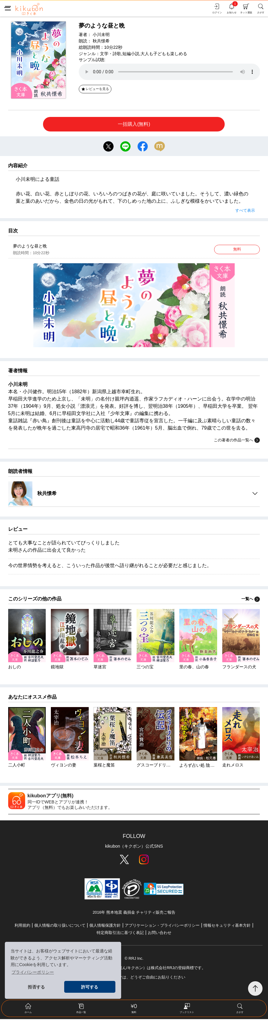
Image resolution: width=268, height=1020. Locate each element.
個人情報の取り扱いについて (59, 926)
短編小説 (130, 53)
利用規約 (22, 926)
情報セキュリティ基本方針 (227, 926)
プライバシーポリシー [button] (33, 972)
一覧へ (250, 599)
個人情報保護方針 (105, 926)
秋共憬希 (101, 40)
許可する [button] (89, 987)
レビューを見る (95, 89)
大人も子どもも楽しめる (164, 53)
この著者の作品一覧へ (237, 441)
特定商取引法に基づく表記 (120, 933)
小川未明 (101, 34)
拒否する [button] (36, 987)
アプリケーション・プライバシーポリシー (162, 926)
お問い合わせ (159, 933)
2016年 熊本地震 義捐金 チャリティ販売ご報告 (134, 913)
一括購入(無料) (134, 124)
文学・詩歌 (110, 53)
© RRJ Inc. (133, 959)
